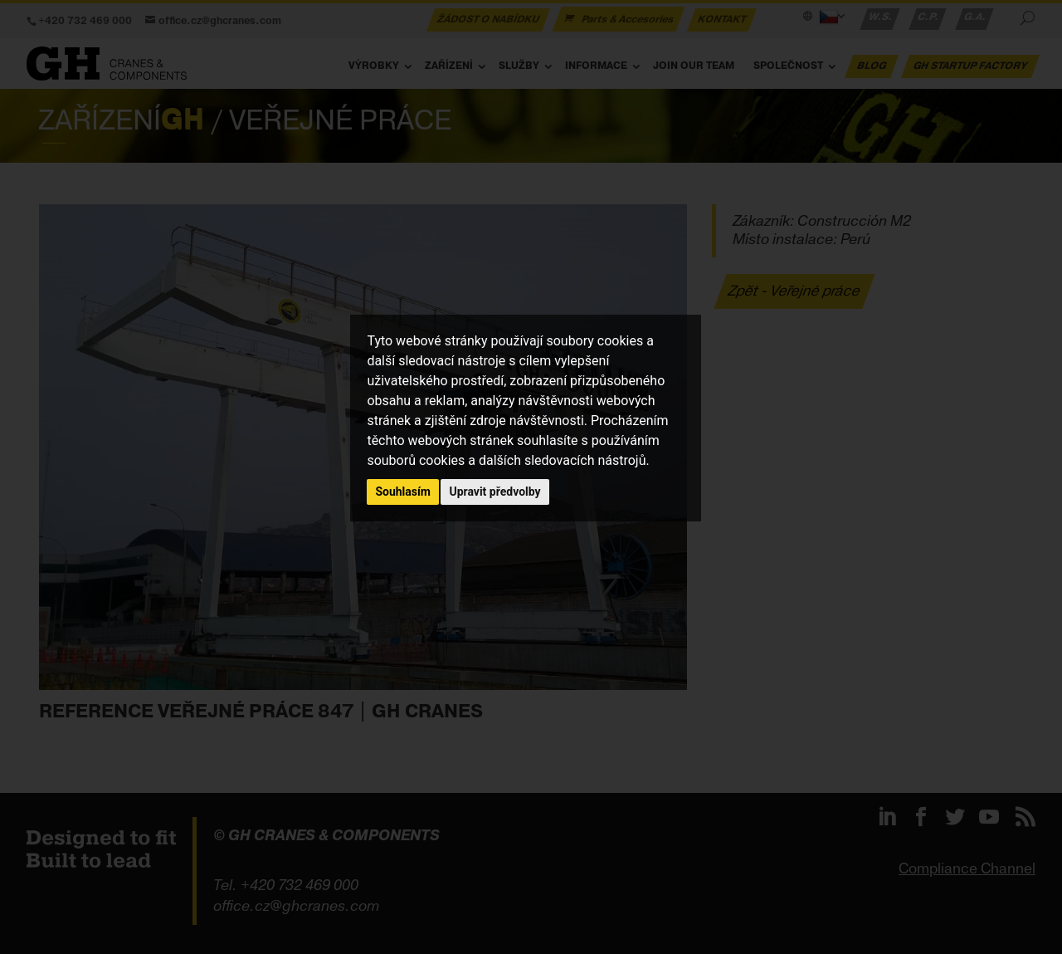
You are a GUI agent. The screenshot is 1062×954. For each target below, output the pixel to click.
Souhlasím (403, 491)
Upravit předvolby (494, 491)
